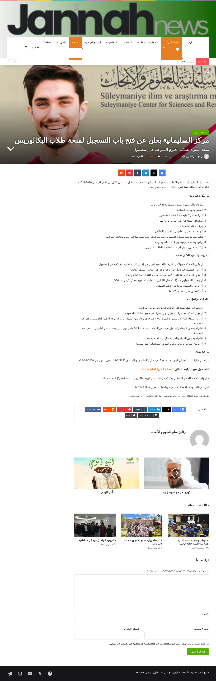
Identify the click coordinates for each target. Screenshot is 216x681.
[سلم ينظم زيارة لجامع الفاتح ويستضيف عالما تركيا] (141, 525)
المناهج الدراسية (93, 42)
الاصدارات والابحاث (148, 42)
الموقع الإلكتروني (131, 629)
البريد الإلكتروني (200, 629)
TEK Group (139, 672)
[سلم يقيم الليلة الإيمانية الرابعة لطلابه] (95, 525)
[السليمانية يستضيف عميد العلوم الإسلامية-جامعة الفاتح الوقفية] (188, 525)
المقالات (128, 42)
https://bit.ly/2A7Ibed (157, 369)
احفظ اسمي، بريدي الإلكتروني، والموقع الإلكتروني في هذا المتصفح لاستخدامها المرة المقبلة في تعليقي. (157, 643)
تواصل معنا (61, 42)
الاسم (205, 614)
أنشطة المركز (189, 72)
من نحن (76, 42)
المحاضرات (111, 42)
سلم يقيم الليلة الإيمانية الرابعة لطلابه (97, 540)
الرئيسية (188, 42)
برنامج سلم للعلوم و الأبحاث (191, 156)
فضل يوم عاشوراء (185, 61)
